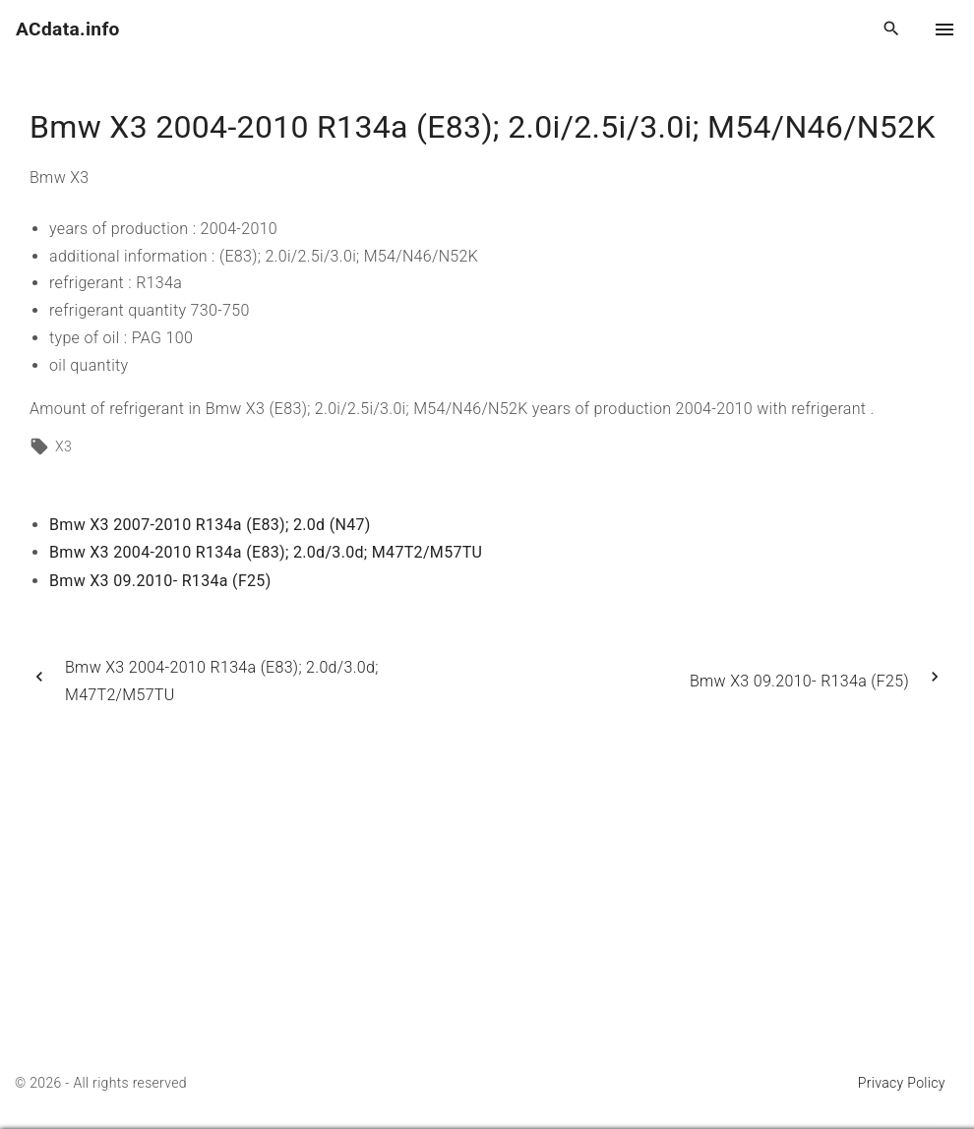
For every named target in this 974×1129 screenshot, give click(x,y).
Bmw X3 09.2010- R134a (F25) (160, 580)
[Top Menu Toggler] (944, 29)
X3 (63, 446)
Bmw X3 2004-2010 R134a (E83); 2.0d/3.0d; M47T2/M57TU (265, 552)
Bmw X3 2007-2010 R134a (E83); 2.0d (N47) (210, 524)
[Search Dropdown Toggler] (892, 29)
